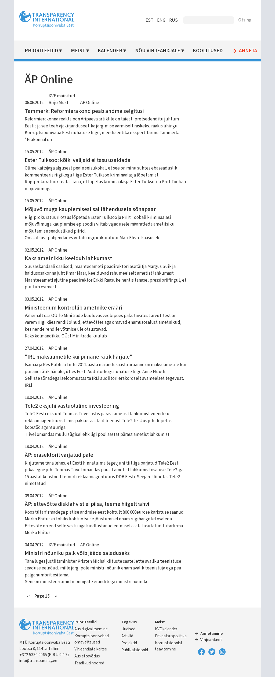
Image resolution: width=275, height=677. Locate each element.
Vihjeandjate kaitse (90, 649)
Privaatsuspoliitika (171, 636)
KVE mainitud (62, 96)
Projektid (129, 643)
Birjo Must (58, 103)
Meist (78, 50)
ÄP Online (89, 103)
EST (149, 20)
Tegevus (129, 622)
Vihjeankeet (211, 639)
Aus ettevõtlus (87, 656)
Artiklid (127, 636)
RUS (173, 20)
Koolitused (208, 50)
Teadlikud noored (89, 663)
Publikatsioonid (134, 650)
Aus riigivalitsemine (91, 629)
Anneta (248, 51)
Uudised (128, 629)
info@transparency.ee (38, 660)
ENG (161, 20)
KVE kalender (166, 629)
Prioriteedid (41, 50)
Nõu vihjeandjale (157, 50)
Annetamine (211, 633)
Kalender (110, 50)
